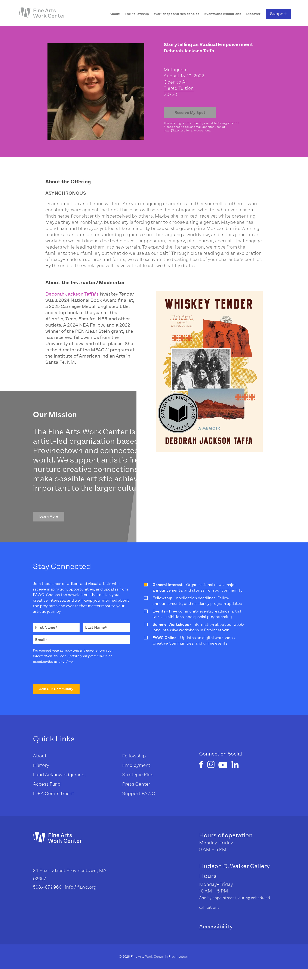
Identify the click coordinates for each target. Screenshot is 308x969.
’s (97, 294)
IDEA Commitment (53, 793)
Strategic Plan (137, 775)
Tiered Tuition (179, 88)
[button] (48, 516)
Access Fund (47, 784)
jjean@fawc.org (174, 130)
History (41, 765)
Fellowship (134, 756)
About (40, 756)
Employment (136, 765)
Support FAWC (138, 793)
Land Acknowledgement (59, 775)
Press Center (136, 784)
